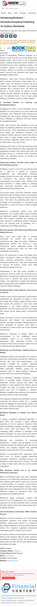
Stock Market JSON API (8, 595)
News (10, 13)
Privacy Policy (5, 603)
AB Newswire (8, 33)
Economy (22, 13)
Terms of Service (18, 603)
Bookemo (16, 551)
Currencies (32, 13)
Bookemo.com (12, 561)
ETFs (15, 13)
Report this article (8, 578)
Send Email (9, 556)
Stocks (3, 13)
